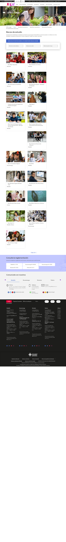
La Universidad (30, 4)
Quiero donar (17, 1)
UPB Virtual (33, 1)
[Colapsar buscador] (59, 1)
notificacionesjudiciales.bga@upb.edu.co (24, 331)
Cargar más (34, 252)
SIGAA (23, 1)
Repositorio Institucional (15, 356)
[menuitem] (17, 5)
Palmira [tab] (52, 278)
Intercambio (42, 4)
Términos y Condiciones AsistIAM (30, 359)
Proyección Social (56, 4)
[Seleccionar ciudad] (33, 46)
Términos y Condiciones (25, 356)
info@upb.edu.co (22, 312)
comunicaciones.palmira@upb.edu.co (49, 315)
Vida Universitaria (49, 4)
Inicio (17, 4)
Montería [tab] (39, 278)
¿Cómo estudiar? (23, 7)
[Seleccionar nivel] (16, 46)
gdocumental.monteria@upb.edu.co (37, 313)
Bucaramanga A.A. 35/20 (32, 265)
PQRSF (9, 299)
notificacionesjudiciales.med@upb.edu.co (11, 337)
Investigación (36, 4)
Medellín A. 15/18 (11, 265)
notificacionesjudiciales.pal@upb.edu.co (50, 336)
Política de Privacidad (35, 356)
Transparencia (41, 1)
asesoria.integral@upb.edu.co (12, 314)
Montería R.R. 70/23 (42, 265)
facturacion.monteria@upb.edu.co (37, 315)
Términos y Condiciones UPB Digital (16, 359)
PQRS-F (30, 1)
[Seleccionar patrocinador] (50, 46)
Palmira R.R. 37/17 (53, 265)
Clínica (37, 1)
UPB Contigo (31, 7)
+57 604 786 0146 (35, 309)
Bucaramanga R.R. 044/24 (21, 265)
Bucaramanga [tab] (26, 278)
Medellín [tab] (13, 278)
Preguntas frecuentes (17, 299)
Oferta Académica (22, 4)
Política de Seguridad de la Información (48, 356)
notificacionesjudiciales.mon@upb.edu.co (37, 334)
